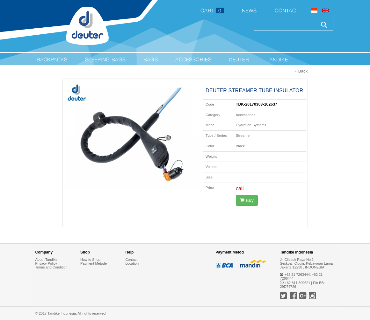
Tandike (277, 59)
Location (132, 263)
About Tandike (46, 259)
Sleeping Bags (105, 59)
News (249, 10)
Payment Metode (93, 263)
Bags (150, 59)
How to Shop (90, 259)
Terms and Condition (51, 267)
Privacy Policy (46, 263)
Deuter (239, 59)
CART (212, 10)
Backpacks (52, 59)
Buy (247, 200)
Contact (287, 10)
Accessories (193, 59)
